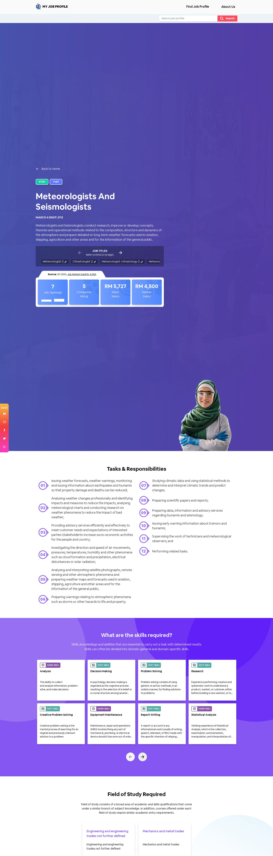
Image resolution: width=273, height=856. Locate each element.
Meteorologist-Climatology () (122, 261)
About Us (228, 7)
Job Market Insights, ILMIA (81, 274)
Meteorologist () (55, 261)
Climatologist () (84, 261)
